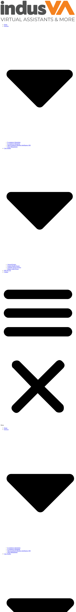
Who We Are (7, 270)
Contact (6, 272)
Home (5, 24)
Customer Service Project (14, 267)
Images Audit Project (13, 269)
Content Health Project (13, 266)
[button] (38, 350)
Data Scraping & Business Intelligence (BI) (19, 145)
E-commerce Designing (13, 143)
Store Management (12, 147)
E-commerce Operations (13, 142)
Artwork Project (11, 264)
